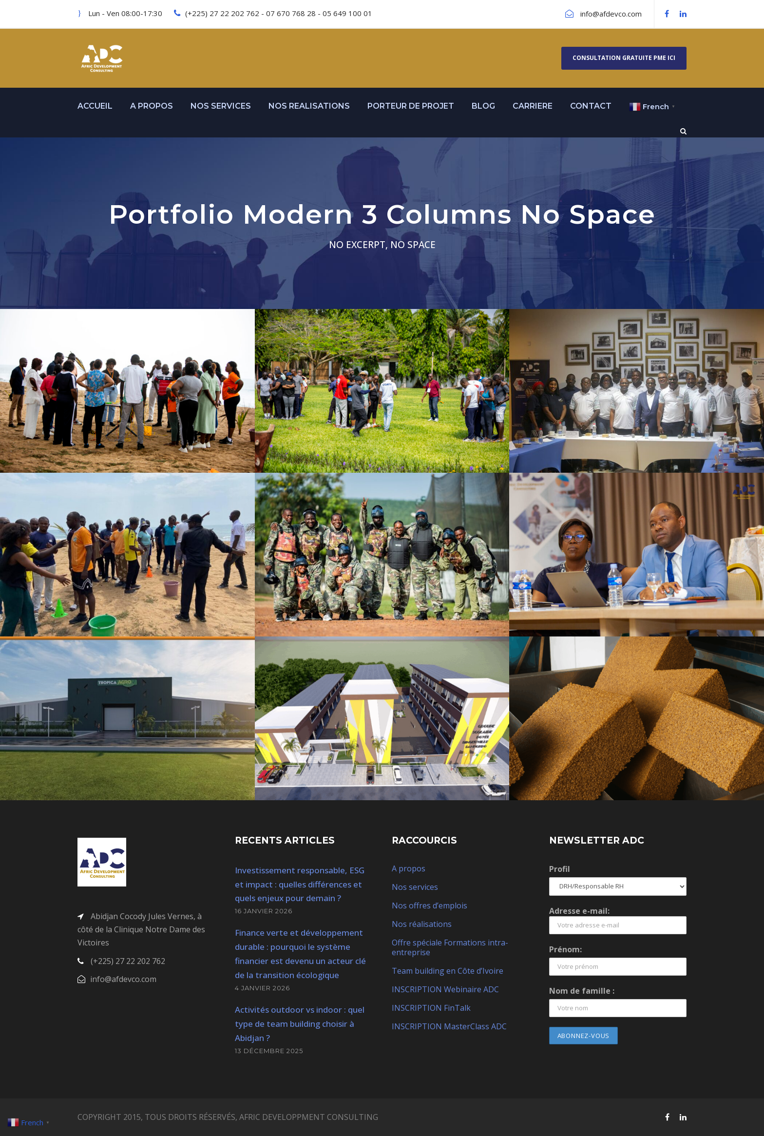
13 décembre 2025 (269, 1051)
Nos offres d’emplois (429, 905)
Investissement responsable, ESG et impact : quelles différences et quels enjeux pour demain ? (299, 884)
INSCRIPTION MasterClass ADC (449, 1026)
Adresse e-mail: (618, 919)
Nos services (415, 887)
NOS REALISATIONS (309, 106)
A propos (408, 868)
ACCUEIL (95, 106)
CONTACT (590, 106)
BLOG (483, 106)
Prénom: (565, 949)
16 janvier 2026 (263, 911)
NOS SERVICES (221, 106)
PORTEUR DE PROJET (410, 106)
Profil (559, 869)
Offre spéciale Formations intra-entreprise (450, 947)
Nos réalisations (422, 924)
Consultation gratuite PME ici (624, 58)
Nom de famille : (581, 990)
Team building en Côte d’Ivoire (447, 970)
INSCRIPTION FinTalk (431, 1007)
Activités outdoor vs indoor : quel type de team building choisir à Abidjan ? (299, 1023)
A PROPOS (151, 106)
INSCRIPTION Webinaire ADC (445, 989)
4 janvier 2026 (262, 988)
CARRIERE (533, 106)
